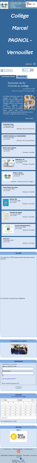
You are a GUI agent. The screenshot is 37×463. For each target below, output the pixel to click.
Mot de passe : (6, 371)
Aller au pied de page (30, 1)
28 (15, 404)
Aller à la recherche (16, 1)
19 (20, 412)
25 (15, 414)
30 (25, 404)
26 (5, 404)
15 (35, 409)
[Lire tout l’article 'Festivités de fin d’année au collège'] (30, 118)
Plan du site (7, 449)
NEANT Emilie (29, 89)
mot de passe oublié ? (9, 378)
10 (10, 409)
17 (10, 412)
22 (35, 412)
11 (15, 409)
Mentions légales (17, 449)
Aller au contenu (5, 1)
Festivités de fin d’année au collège (18, 84)
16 (5, 412)
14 (30, 409)
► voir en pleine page (18, 396)
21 (30, 412)
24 (10, 414)
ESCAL (20, 462)
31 (30, 404)
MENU (29, 64)
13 (25, 409)
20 (25, 412)
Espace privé (28, 449)
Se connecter (8, 70)
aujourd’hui (4, 417)
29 (20, 404)
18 (15, 412)
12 (20, 409)
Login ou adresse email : (9, 366)
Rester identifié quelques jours (10, 383)
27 (10, 404)
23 (5, 414)
